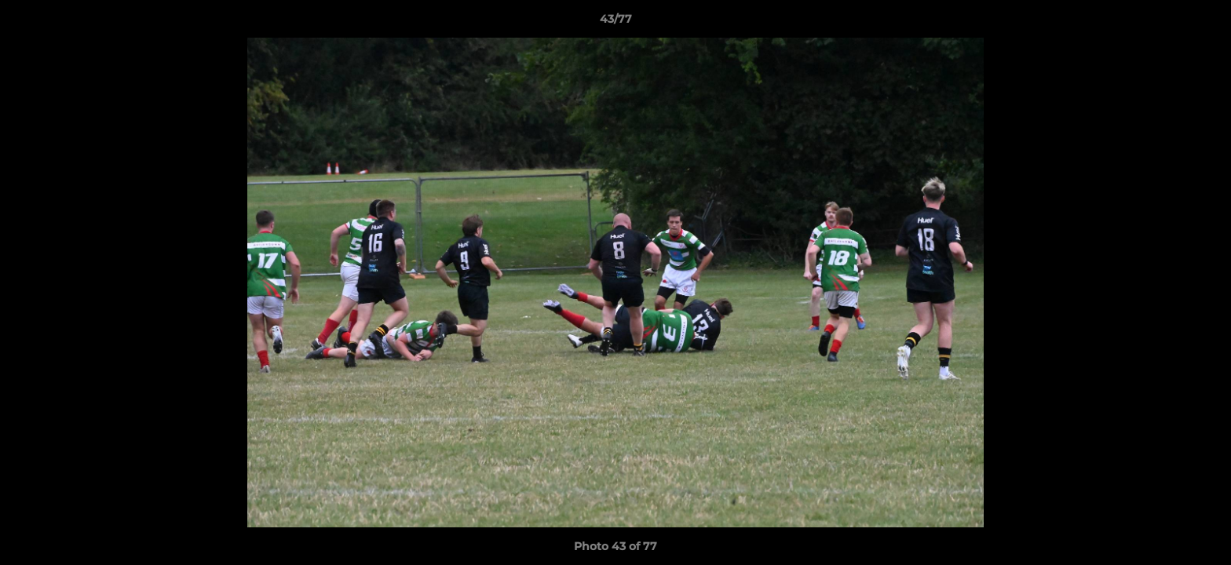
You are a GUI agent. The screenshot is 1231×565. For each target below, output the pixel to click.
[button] (1202, 23)
